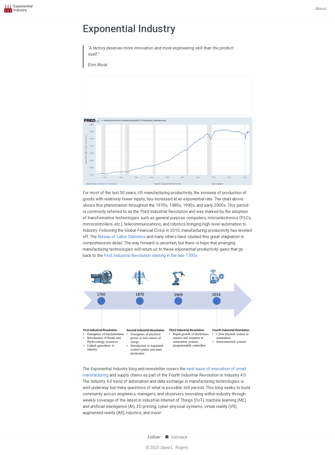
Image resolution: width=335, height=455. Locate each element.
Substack (175, 437)
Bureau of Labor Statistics (122, 236)
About (321, 8)
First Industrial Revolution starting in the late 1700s (150, 255)
